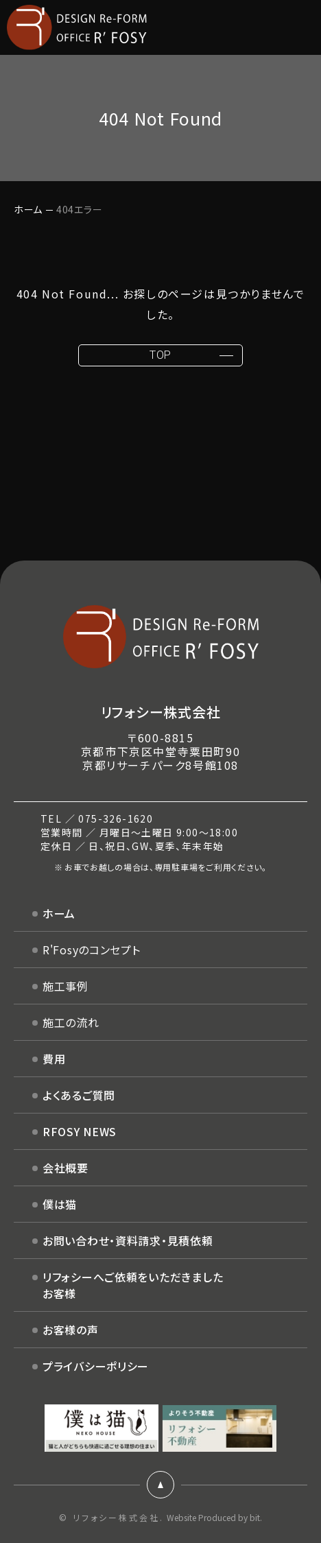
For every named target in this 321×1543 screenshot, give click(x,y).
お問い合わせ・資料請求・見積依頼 (128, 1240)
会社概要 (65, 1167)
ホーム (28, 209)
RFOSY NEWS (80, 1131)
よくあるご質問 (79, 1095)
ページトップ (160, 1484)
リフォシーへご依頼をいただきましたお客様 (133, 1285)
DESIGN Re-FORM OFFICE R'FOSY (76, 27)
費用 (54, 1058)
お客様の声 (71, 1329)
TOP (160, 355)
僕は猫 (60, 1204)
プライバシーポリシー (96, 1366)
